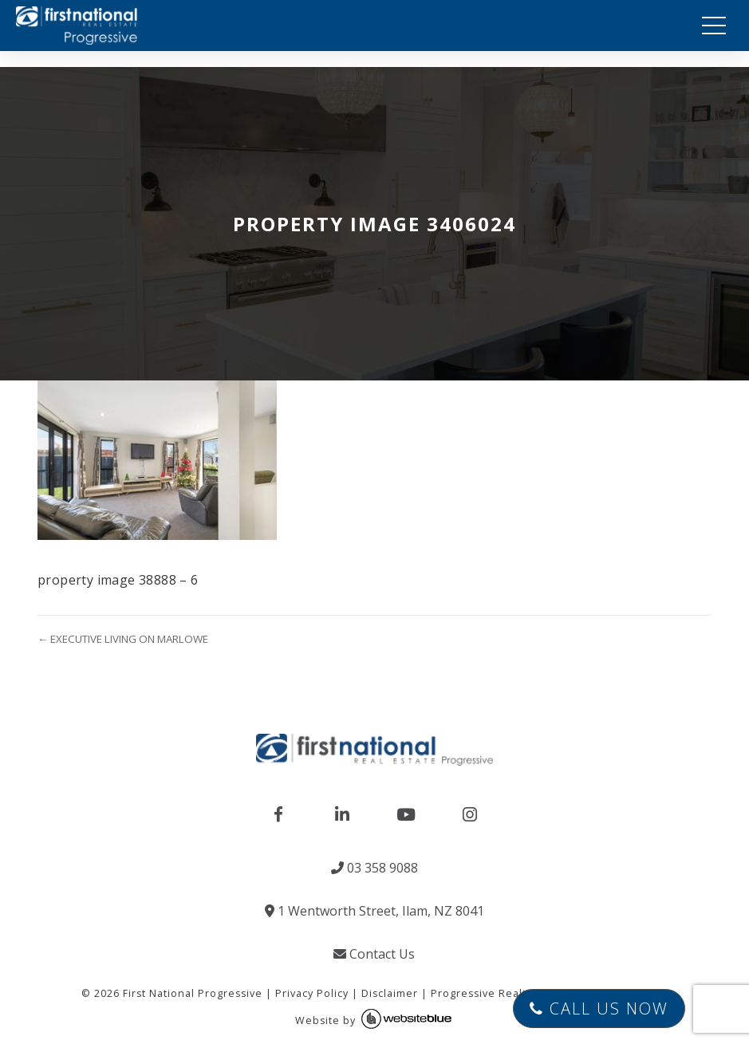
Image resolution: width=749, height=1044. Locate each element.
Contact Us (374, 954)
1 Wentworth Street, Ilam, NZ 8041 (374, 911)
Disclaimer (389, 993)
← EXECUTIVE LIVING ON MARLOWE (122, 639)
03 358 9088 (374, 868)
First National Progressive (192, 993)
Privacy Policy (312, 993)
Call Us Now (599, 1008)
